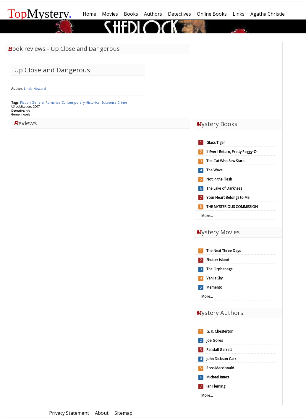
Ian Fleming (215, 386)
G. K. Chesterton (219, 331)
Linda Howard (35, 88)
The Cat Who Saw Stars (225, 160)
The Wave (214, 170)
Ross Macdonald (220, 367)
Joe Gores (214, 340)
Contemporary (73, 102)
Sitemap (123, 413)
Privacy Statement (69, 413)
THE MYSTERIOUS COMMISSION (232, 206)
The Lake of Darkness (224, 188)
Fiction (26, 102)
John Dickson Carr (221, 358)
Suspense (109, 102)
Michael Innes (217, 377)
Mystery (39, 13)
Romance (53, 102)
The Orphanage (219, 268)
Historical (93, 102)
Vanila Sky (214, 278)
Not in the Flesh (219, 179)
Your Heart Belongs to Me (228, 197)
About (102, 413)
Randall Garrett (219, 349)
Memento (214, 287)
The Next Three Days (223, 250)
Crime (122, 102)
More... (207, 215)
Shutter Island (217, 259)
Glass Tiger (215, 142)
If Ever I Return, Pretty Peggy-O (231, 151)
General (39, 102)
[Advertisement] (238, 79)
